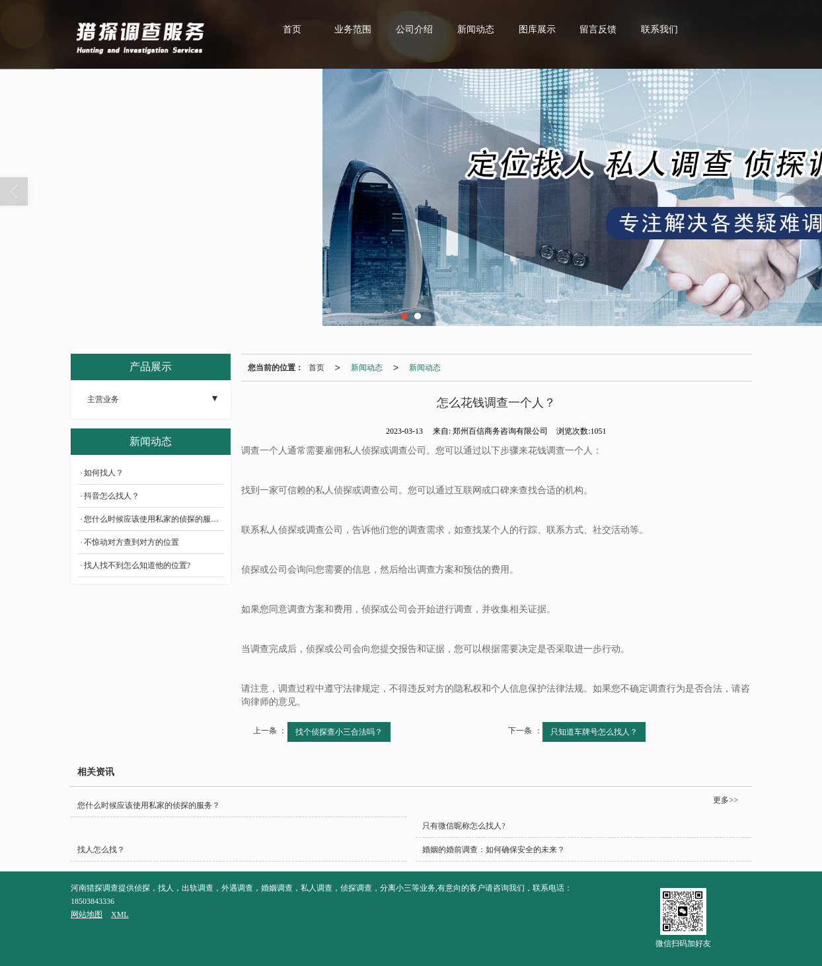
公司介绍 (414, 29)
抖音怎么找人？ (111, 496)
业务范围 (352, 29)
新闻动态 (475, 29)
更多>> (725, 800)
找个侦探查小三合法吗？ (339, 732)
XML (120, 914)
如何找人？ (104, 472)
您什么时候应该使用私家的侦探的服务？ (154, 519)
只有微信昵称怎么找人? (463, 825)
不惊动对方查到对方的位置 (131, 542)
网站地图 (86, 914)
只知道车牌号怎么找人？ (594, 732)
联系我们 (659, 29)
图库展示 (537, 29)
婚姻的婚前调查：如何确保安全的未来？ (493, 849)
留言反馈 (597, 29)
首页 (292, 29)
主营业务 (103, 399)
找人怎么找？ (101, 849)
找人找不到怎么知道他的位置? (137, 565)
